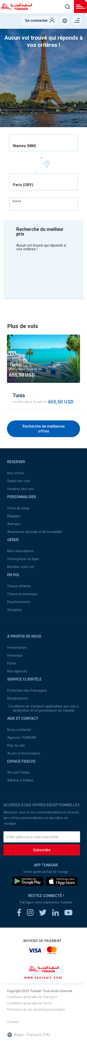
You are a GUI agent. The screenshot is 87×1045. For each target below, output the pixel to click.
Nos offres (15, 473)
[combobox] (43, 143)
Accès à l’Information (23, 753)
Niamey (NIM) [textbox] (24, 146)
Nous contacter (19, 730)
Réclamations (17, 698)
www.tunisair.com (43, 977)
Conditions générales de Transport (32, 997)
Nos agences (17, 671)
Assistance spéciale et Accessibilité (34, 532)
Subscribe (41, 850)
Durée (17, 201)
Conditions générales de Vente (29, 1003)
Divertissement (18, 602)
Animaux (13, 524)
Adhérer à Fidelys (20, 780)
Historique (15, 655)
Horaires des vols (20, 489)
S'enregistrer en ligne (23, 559)
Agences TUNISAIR (21, 737)
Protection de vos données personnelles (36, 1009)
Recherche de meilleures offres (44, 428)
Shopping (14, 610)
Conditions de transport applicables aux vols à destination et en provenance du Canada (43, 708)
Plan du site (16, 745)
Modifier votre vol (20, 567)
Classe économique (22, 594)
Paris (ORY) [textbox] (23, 185)
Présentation (17, 647)
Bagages (13, 516)
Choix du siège (18, 508)
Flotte (11, 663)
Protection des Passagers (27, 690)
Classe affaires (19, 586)
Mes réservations (20, 551)
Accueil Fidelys (18, 772)
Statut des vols (18, 481)
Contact (13, 1022)
